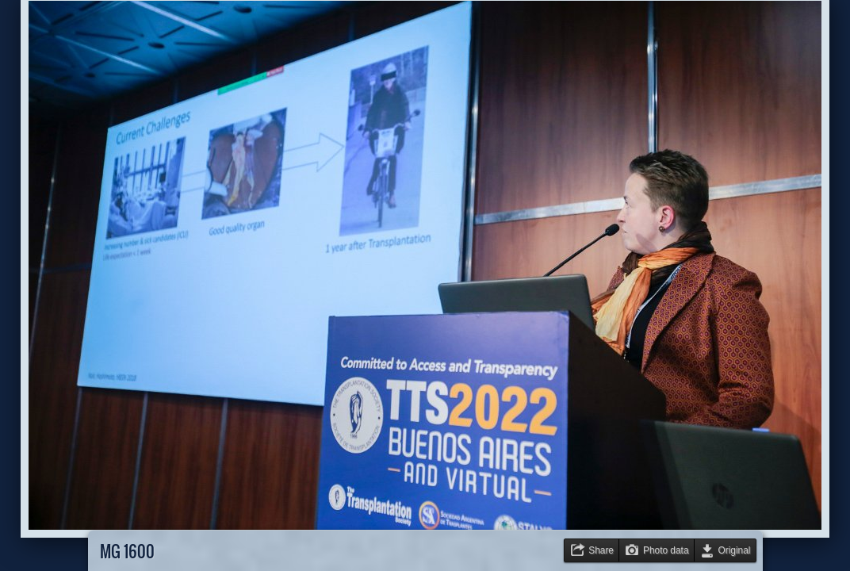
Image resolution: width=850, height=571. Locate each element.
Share (601, 550)
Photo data (666, 550)
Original (734, 550)
